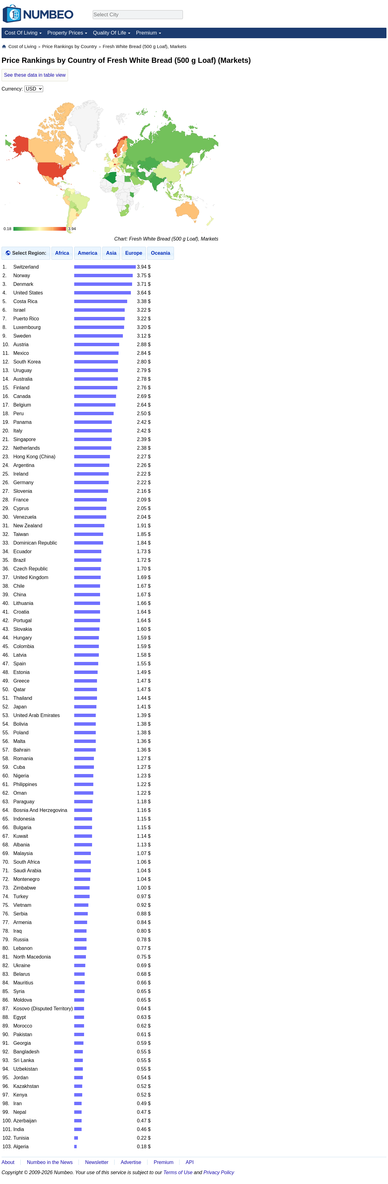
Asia (111, 253)
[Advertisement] (340, 81)
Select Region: (29, 253)
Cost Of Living (21, 33)
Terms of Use (178, 1172)
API (190, 1162)
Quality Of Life (109, 33)
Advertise (131, 1162)
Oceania (160, 253)
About (8, 1162)
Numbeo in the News (50, 1162)
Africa (62, 253)
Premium (146, 33)
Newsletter (97, 1162)
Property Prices (65, 33)
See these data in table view (35, 75)
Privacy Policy (219, 1172)
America (87, 253)
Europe (133, 253)
